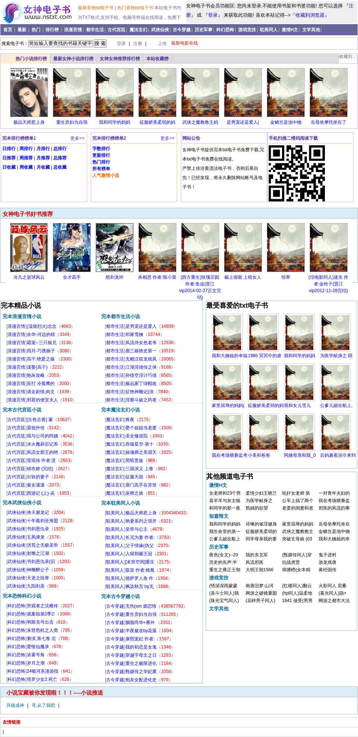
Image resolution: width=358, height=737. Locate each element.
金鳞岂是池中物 (285, 122)
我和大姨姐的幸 (334, 539)
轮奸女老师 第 (296, 493)
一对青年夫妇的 (334, 493)
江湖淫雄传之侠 (141, 367)
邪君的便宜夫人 (42, 400)
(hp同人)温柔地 (297, 593)
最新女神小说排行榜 (73, 58)
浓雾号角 (36, 654)
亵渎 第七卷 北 (41, 638)
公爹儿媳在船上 (224, 539)
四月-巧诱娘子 (41, 350)
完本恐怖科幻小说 (22, 596)
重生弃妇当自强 (71, 122)
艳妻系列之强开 (141, 521)
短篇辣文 (218, 516)
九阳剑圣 (36, 586)
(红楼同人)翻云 (297, 585)
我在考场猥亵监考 (229, 455)
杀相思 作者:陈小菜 (157, 277)
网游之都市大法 (334, 600)
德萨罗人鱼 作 (139, 578)
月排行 (43, 148)
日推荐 (9, 158)
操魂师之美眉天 (141, 452)
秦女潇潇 (36, 485)
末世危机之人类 (42, 630)
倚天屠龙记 (38, 512)
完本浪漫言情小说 (22, 316)
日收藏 (9, 167)
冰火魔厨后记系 (42, 444)
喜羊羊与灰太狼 (224, 500)
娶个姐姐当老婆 (141, 427)
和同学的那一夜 (224, 508)
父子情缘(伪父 (139, 545)
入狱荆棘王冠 (138, 553)
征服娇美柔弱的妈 (157, 122)
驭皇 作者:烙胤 (140, 570)
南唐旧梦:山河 (260, 585)
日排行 (9, 148)
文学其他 (311, 29)
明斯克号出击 (40, 622)
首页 (8, 29)
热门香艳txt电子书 (135, 7)
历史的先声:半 (223, 562)
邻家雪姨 (134, 334)
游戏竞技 (247, 29)
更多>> (77, 138)
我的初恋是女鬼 (141, 647)
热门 (37, 29)
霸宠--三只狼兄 (42, 342)
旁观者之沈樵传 (42, 605)
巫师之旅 (134, 493)
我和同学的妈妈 (114, 122)
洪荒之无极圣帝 (42, 545)
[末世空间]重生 (140, 562)
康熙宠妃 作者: (140, 638)
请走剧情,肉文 (41, 391)
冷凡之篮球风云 (29, 277)
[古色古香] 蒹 (40, 419)
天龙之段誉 (38, 578)
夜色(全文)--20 (223, 554)
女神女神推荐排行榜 (120, 58)
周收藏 (26, 167)
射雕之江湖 (38, 553)
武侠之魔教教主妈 (200, 122)
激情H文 (290, 29)
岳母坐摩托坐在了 (328, 122)
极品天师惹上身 (29, 122)
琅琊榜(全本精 (296, 569)
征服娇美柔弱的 (261, 531)
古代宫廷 (116, 29)
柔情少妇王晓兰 (261, 493)
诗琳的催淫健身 (261, 524)
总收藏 (60, 167)
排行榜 (52, 29)
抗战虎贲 (291, 562)
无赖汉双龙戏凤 (141, 359)
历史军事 (203, 29)
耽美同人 (269, 29)
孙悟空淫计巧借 (141, 375)
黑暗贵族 (134, 460)
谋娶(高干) (37, 367)
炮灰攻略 (36, 375)
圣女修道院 (136, 436)
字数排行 (101, 148)
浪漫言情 (73, 29)
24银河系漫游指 (42, 671)
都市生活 (95, 29)
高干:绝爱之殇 (41, 359)
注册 (138, 43)
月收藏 (43, 167)
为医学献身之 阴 (336, 355)
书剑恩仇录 (38, 528)
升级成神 (15, 705)
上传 (162, 43)
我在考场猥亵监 (334, 500)
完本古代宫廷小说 (22, 410)
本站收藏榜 (157, 58)
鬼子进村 (327, 554)
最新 (22, 29)
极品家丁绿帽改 (141, 383)
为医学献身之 (259, 500)
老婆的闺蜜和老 (297, 508)
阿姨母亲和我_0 (300, 455)
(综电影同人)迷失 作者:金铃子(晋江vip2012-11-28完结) (328, 284)
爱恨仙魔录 (38, 646)
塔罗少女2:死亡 (42, 679)
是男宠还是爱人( (243, 122)
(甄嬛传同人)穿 (297, 554)
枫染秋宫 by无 (139, 586)
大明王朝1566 (260, 569)
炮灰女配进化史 (141, 679)
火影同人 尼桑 (332, 585)
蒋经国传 (327, 569)
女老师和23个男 (225, 493)
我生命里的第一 (224, 531)
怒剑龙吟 (115, 277)
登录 (213, 15)
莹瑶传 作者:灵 (41, 460)
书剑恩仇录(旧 (41, 561)
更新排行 (101, 155)
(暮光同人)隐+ (332, 593)
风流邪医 (254, 562)
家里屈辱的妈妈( (228, 405)
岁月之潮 (36, 663)
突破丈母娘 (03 (297, 539)
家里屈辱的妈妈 (297, 524)
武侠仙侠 (160, 29)
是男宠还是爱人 (141, 326)
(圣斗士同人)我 (224, 593)
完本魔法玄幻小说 (120, 410)
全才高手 (72, 277)
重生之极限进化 (141, 663)
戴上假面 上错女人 (242, 277)
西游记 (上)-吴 (41, 493)
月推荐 (43, 158)
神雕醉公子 (38, 569)
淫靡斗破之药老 (141, 400)
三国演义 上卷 (139, 468)
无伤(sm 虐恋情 (140, 606)
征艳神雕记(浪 (139, 391)
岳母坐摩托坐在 (334, 524)
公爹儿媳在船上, (336, 405)
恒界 (285, 277)
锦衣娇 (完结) (40, 468)
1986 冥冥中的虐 (264, 355)
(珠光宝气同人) (224, 600)
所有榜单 (101, 168)
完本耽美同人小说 (120, 503)
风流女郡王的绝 (42, 452)
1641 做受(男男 (297, 600)
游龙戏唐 (327, 562)
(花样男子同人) (260, 600)
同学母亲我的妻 (261, 539)
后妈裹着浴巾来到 (338, 455)
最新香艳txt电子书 (96, 7)
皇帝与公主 (136, 529)
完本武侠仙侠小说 (22, 502)
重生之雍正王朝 (224, 569)
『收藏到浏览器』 (310, 15)
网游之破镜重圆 (261, 593)
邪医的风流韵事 (334, 508)
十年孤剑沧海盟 (42, 520)
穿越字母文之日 (141, 655)
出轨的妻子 (38, 476)
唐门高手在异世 (141, 485)
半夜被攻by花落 (141, 630)
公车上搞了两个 (297, 500)
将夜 (129, 419)
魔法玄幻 (138, 29)
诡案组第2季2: (41, 614)
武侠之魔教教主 (297, 531)
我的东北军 (257, 554)
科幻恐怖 (225, 29)
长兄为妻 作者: (140, 537)
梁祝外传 (36, 427)
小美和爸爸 (259, 455)
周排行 (26, 148)
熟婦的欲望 (257, 508)
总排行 (60, 148)
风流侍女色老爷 (141, 342)
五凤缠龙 (36, 537)
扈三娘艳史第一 (141, 350)
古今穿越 (182, 29)
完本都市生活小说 (120, 316)
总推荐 (60, 158)
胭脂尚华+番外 (140, 622)
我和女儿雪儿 (297, 405)
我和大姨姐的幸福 (229, 355)
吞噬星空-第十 (139, 444)
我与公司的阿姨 (42, 436)
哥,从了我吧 (44, 705)
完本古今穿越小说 (120, 596)
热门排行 (101, 162)
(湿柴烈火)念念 (42, 326)
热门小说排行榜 (31, 58)
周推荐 (26, 158)
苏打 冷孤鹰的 (41, 383)
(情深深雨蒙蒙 (223, 585)
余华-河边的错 (41, 334)
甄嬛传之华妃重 (141, 671)
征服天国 (134, 476)
